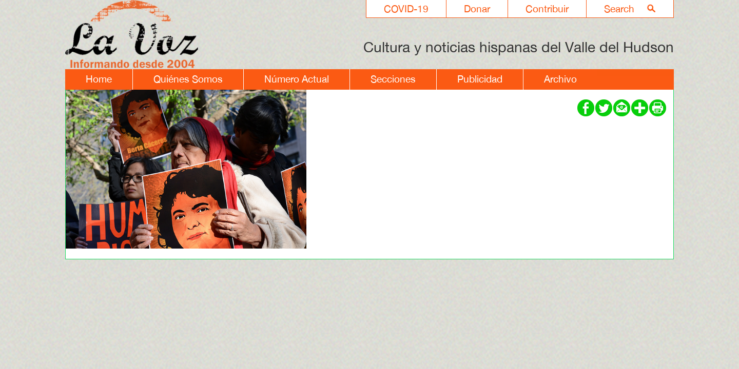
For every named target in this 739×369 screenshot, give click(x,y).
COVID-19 (406, 9)
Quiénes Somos (188, 79)
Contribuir (547, 9)
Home (99, 79)
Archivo (560, 79)
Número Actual (296, 79)
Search (619, 9)
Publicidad (479, 79)
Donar (477, 9)
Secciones (393, 79)
